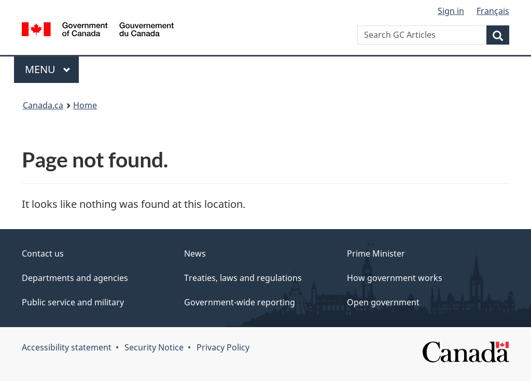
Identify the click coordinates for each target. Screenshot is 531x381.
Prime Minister (376, 253)
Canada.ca (43, 105)
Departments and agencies (75, 278)
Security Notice (154, 347)
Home (85, 105)
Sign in (451, 11)
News (195, 253)
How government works (394, 278)
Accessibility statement (66, 347)
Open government (383, 302)
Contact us (43, 253)
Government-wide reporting (239, 302)
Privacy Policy (223, 347)
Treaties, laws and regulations (243, 278)
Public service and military (73, 302)
